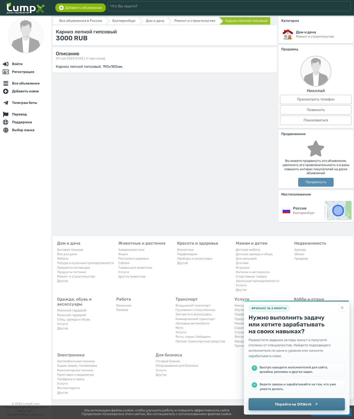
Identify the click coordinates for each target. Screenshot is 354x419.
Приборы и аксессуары (194, 258)
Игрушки (243, 267)
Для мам (242, 263)
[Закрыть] (342, 308)
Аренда (300, 249)
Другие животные (132, 276)
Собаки (124, 263)
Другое (62, 281)
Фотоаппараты (68, 388)
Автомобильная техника (76, 361)
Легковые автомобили (192, 323)
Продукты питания (71, 272)
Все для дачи (67, 254)
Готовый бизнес (168, 361)
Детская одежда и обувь (254, 254)
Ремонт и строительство (76, 276)
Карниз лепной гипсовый (246, 21)
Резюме (122, 310)
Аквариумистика (131, 249)
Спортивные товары (251, 276)
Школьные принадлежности (257, 281)
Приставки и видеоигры (75, 375)
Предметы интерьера (73, 267)
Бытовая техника (70, 249)
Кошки (123, 254)
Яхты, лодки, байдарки (193, 336)
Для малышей (246, 258)
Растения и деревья (133, 258)
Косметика (185, 249)
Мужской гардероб (71, 315)
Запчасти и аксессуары (193, 314)
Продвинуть (316, 182)
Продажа (301, 258)
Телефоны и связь (71, 379)
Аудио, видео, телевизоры (77, 365)
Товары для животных (135, 267)
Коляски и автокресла (253, 272)
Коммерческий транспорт (195, 319)
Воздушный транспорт (193, 305)
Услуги (123, 272)
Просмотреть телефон (316, 99)
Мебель (63, 258)
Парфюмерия (187, 254)
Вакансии (123, 305)
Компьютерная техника (75, 370)
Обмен (299, 254)
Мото (179, 328)
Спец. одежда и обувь (73, 319)
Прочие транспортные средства (200, 341)
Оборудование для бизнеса (177, 365)
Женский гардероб (72, 310)
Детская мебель (248, 249)
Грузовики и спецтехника (195, 310)
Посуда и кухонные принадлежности (85, 263)
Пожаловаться (316, 120)
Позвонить (316, 110)
